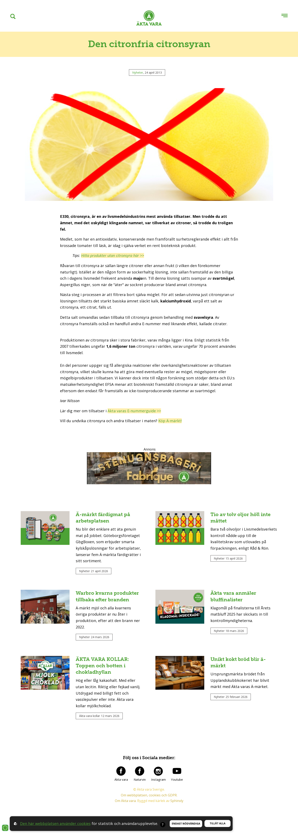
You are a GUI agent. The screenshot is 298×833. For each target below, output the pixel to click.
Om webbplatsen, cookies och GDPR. (149, 795)
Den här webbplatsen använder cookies (55, 823)
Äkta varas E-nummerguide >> (134, 410)
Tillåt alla (217, 823)
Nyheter (137, 72)
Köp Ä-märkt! (170, 420)
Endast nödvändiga (186, 823)
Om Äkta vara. (125, 800)
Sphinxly (176, 800)
